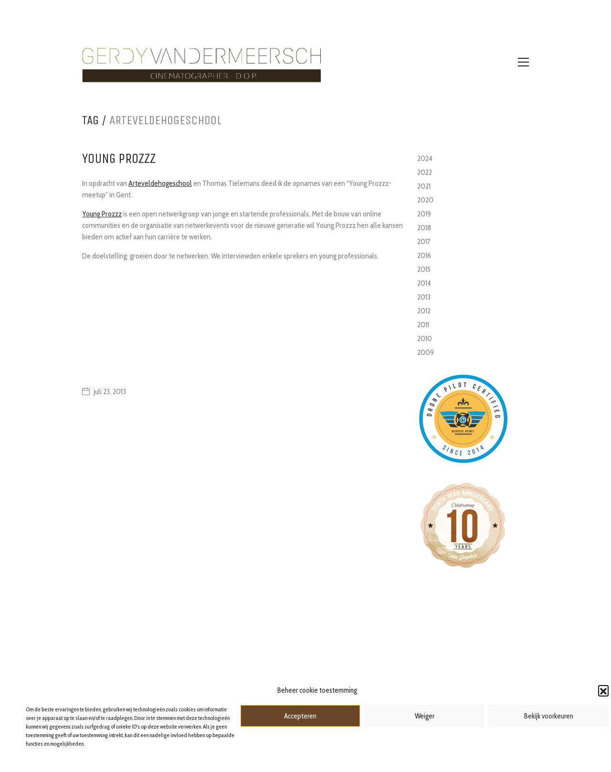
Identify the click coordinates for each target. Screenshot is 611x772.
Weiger (424, 716)
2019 (424, 213)
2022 (424, 172)
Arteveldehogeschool (160, 183)
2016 (424, 255)
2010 (424, 338)
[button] (603, 690)
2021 (424, 186)
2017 (424, 241)
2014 (424, 283)
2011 (423, 324)
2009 (425, 352)
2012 (424, 310)
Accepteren (300, 716)
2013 (424, 296)
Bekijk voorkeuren (548, 716)
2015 (424, 269)
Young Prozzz (102, 213)
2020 (425, 199)
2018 (424, 227)
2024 (424, 158)
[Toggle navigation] (523, 62)
